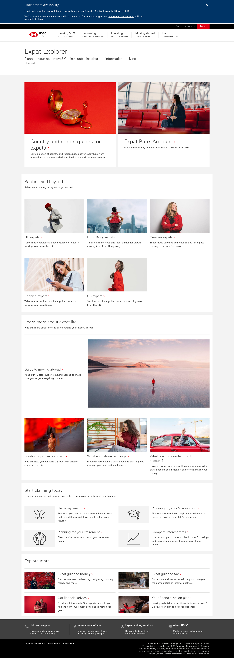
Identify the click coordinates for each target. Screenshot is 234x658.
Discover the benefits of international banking (137, 632)
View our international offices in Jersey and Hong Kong (92, 632)
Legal (27, 643)
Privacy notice (38, 643)
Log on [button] (203, 26)
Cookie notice (53, 643)
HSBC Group (154, 643)
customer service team (121, 16)
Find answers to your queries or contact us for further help (45, 632)
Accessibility (68, 643)
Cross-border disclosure (197, 653)
